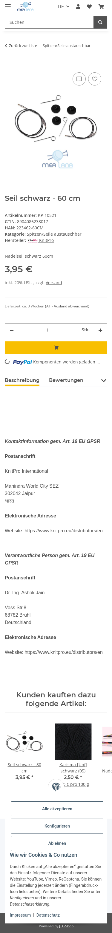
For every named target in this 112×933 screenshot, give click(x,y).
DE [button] (61, 6)
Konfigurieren (57, 826)
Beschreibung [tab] (22, 380)
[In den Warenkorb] (9, 64)
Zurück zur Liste (23, 45)
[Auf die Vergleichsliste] (79, 78)
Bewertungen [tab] (66, 380)
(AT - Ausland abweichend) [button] (67, 306)
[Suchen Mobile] (49, 22)
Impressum (20, 915)
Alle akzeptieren (57, 808)
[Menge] (47, 330)
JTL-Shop (66, 926)
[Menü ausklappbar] (8, 3)
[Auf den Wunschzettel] (94, 78)
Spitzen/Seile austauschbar (54, 234)
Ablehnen (57, 843)
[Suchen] (100, 22)
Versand (54, 282)
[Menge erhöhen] (100, 330)
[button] (78, 7)
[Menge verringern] (11, 330)
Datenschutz (48, 915)
